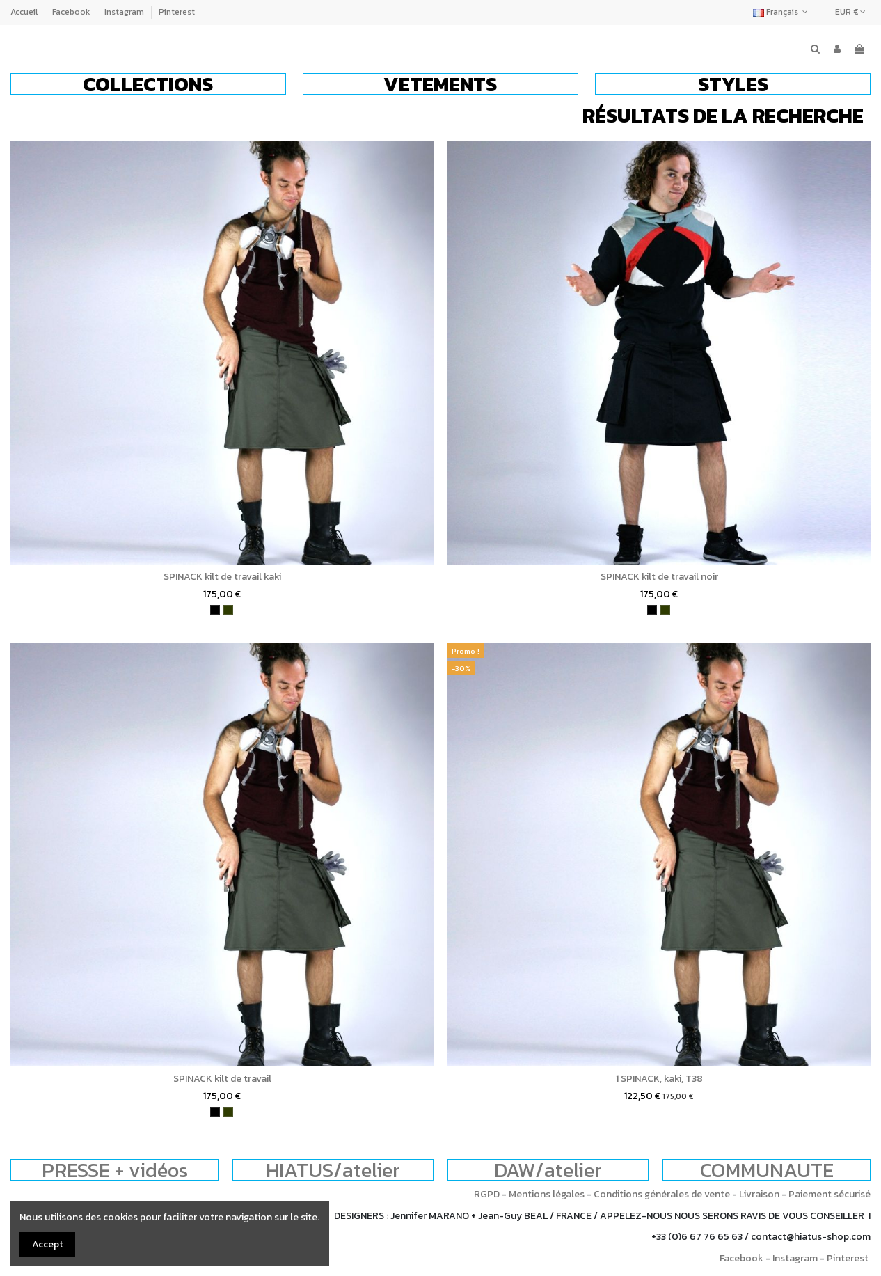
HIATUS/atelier (333, 1170)
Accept (47, 1244)
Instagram (125, 12)
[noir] (215, 610)
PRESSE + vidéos (115, 1170)
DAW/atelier (548, 1170)
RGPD (487, 1194)
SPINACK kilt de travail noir (659, 576)
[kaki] (228, 610)
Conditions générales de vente (662, 1194)
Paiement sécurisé (829, 1194)
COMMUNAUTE (767, 1170)
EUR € (850, 12)
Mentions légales (547, 1194)
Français (782, 12)
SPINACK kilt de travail (222, 1078)
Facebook (72, 12)
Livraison (759, 1194)
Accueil (25, 12)
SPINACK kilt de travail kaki (222, 576)
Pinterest (177, 12)
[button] (148, 84)
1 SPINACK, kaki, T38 (659, 1078)
